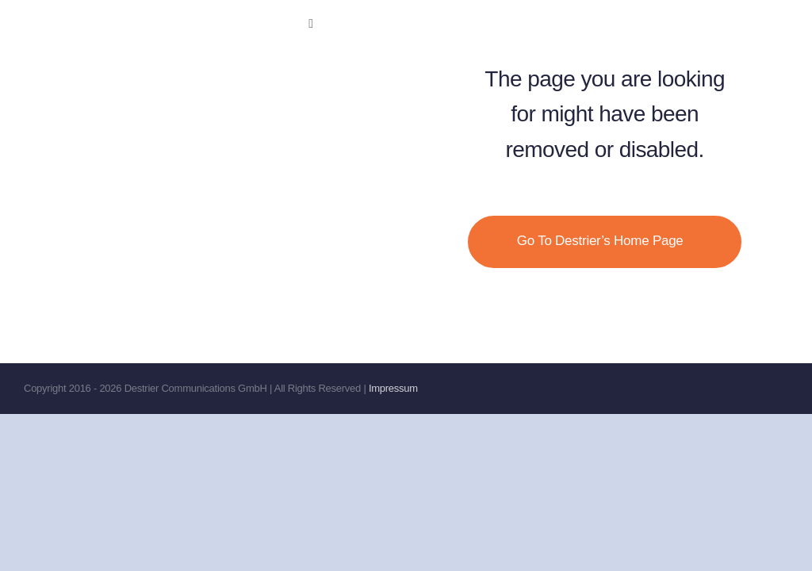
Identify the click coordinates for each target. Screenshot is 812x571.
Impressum (393, 388)
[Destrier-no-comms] (174, 19)
